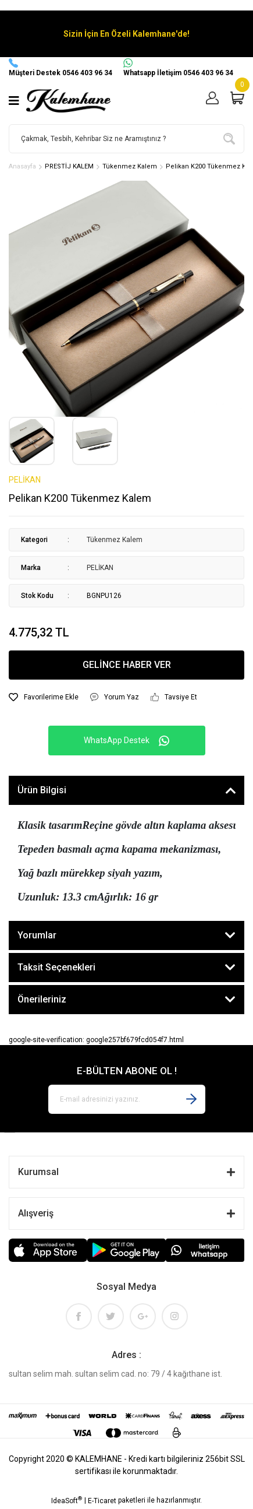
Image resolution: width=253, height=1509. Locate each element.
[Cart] (237, 101)
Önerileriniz (41, 999)
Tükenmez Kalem (114, 540)
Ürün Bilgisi (41, 790)
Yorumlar (36, 935)
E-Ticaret (102, 1501)
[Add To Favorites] (44, 697)
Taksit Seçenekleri (56, 967)
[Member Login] (212, 101)
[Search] (126, 138)
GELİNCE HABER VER (127, 664)
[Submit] (191, 1099)
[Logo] (68, 100)
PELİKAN (25, 479)
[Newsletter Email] (126, 1099)
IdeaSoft (66, 1500)
